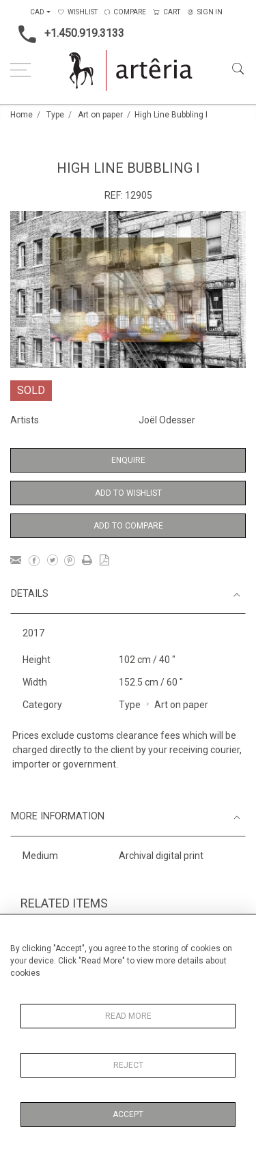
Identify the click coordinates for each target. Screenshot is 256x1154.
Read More (128, 1016)
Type (55, 114)
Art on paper (100, 114)
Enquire (128, 460)
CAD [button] (37, 12)
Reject (128, 1065)
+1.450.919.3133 (67, 34)
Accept (128, 1114)
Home (21, 114)
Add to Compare (128, 526)
